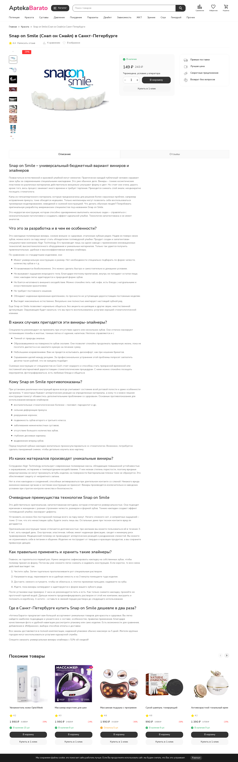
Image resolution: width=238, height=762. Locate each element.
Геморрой (176, 17)
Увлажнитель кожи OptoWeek (26, 707)
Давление (59, 17)
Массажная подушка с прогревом (118, 707)
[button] (13, 138)
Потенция (14, 17)
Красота (29, 17)
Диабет (107, 17)
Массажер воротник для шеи (71, 707)
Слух (163, 17)
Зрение (151, 17)
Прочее (191, 17)
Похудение (76, 17)
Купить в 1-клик (147, 88)
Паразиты (92, 17)
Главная (13, 26)
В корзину (156, 80)
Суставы (43, 17)
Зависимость (124, 17)
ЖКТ (139, 17)
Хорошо (196, 757)
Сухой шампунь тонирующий (161, 707)
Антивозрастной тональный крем (209, 707)
